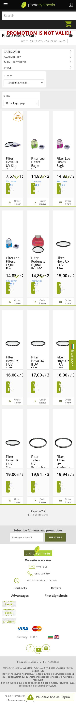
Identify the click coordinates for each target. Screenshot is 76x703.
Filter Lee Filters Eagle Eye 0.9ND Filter (63, 167)
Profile (71, 5)
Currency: (22, 637)
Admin (8, 695)
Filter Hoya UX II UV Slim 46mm (63, 364)
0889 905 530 (38, 573)
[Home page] (71, 35)
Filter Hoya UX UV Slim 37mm (12, 163)
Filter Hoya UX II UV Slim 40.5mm (12, 364)
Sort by (8, 75)
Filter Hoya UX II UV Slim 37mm (63, 265)
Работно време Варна (53, 697)
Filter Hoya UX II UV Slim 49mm (12, 463)
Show (7, 95)
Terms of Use (20, 695)
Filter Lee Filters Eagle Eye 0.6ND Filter (38, 167)
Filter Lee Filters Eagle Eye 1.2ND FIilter (12, 267)
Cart (69, 21)
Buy (9, 191)
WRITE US (38, 566)
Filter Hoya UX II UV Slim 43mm (37, 364)
